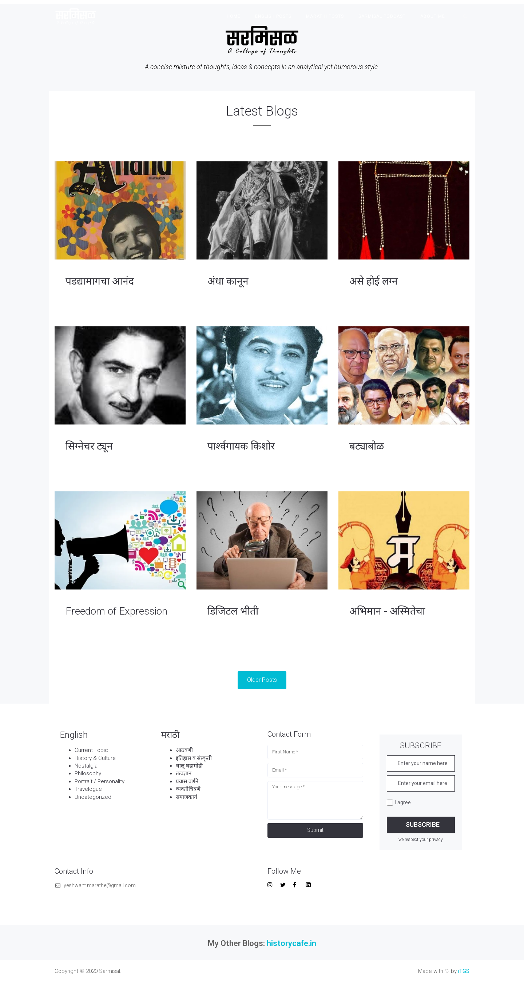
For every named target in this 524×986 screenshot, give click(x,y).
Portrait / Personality (99, 781)
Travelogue (88, 789)
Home (234, 16)
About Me (432, 16)
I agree (399, 803)
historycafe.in (291, 943)
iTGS (463, 971)
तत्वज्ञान (183, 773)
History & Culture (95, 758)
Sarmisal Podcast (382, 16)
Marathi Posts (325, 16)
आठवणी (184, 750)
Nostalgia (86, 765)
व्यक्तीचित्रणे (189, 789)
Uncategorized (93, 797)
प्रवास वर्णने (188, 781)
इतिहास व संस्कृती (194, 758)
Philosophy (88, 773)
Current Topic (91, 750)
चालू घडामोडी (190, 765)
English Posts (273, 16)
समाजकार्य (186, 797)
